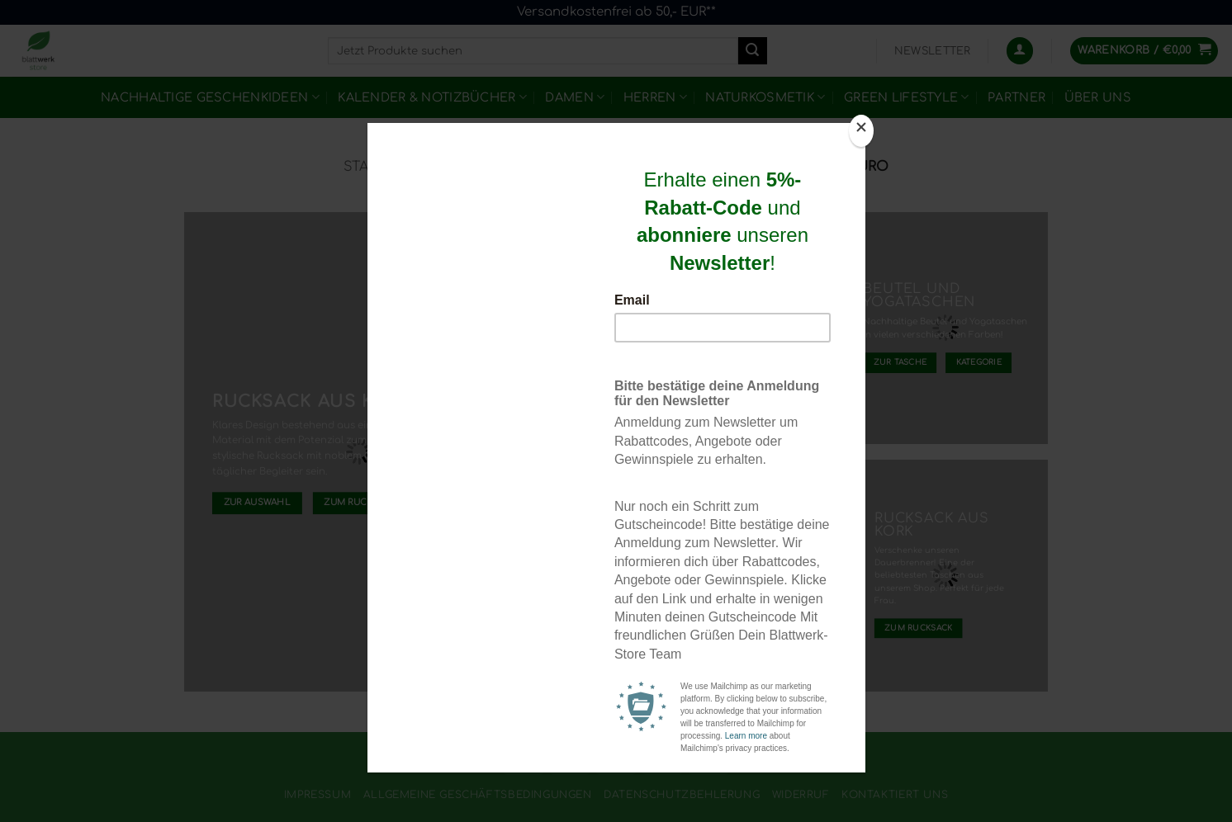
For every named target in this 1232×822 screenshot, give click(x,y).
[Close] (861, 131)
